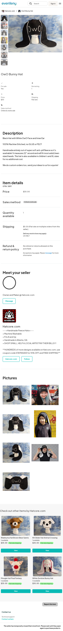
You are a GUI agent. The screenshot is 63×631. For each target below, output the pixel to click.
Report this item (50, 604)
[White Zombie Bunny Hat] (47, 566)
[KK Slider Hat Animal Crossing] (47, 526)
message (48, 253)
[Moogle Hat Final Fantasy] (16, 566)
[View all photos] (35, 42)
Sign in (53, 4)
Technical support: (16, 618)
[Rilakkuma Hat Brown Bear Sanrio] (16, 526)
